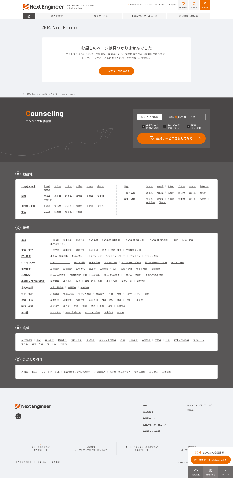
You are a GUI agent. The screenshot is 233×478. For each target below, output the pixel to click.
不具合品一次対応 (132, 274)
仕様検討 (54, 240)
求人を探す (57, 15)
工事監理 (138, 299)
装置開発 (54, 281)
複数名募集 (139, 371)
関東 (23, 196)
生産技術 (26, 268)
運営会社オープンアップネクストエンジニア (91, 448)
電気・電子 (27, 250)
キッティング (110, 262)
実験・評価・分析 (93, 281)
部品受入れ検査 (58, 274)
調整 (84, 306)
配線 (76, 306)
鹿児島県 (150, 202)
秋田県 (89, 186)
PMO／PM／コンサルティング (87, 256)
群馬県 (68, 196)
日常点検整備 (56, 287)
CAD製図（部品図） (160, 240)
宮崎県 (203, 198)
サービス (51, 343)
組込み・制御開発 (59, 256)
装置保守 (141, 281)
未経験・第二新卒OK (120, 371)
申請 (128, 299)
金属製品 (146, 340)
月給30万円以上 (29, 371)
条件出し (67, 281)
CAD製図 (93, 240)
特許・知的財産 (73, 312)
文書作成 (108, 312)
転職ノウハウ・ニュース (145, 15)
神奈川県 (48, 199)
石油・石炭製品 (181, 340)
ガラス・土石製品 (107, 340)
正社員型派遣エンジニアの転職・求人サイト (40, 94)
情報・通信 (76, 340)
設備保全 (155, 268)
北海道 (47, 186)
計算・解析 (107, 299)
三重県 (79, 212)
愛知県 (68, 212)
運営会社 (172, 4)
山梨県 (89, 205)
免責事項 (55, 462)
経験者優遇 (100, 371)
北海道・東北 (28, 186)
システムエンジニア (115, 256)
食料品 (24, 343)
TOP (145, 405)
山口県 (181, 192)
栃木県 (57, 196)
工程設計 (54, 268)
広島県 (171, 192)
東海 (23, 212)
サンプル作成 (84, 293)
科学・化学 (27, 293)
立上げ (92, 268)
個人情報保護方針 (23, 462)
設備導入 (80, 268)
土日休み (153, 371)
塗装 (102, 306)
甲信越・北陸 (28, 206)
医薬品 (158, 340)
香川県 (192, 192)
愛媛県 (203, 192)
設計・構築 (79, 262)
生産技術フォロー (59, 243)
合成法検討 (68, 293)
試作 (104, 249)
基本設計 (67, 240)
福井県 (79, 205)
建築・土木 (27, 299)
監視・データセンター (156, 262)
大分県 (192, 198)
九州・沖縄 (130, 198)
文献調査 (54, 293)
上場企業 (166, 371)
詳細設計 (80, 240)
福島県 (47, 189)
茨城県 (47, 196)
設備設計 (67, 268)
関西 (126, 186)
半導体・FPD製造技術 (33, 281)
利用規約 (42, 462)
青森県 (57, 186)
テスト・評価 (151, 256)
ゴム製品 (90, 340)
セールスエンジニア (60, 262)
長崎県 (171, 198)
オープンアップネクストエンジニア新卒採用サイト (141, 448)
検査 (110, 306)
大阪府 (171, 186)
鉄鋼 (122, 340)
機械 (23, 240)
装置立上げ (126, 281)
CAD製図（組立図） (136, 240)
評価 (110, 293)
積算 (119, 299)
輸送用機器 (26, 340)
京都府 (160, 186)
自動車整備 (27, 287)
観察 (147, 293)
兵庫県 (181, 186)
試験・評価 (187, 240)
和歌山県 (204, 186)
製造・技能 (27, 306)
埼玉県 (79, 196)
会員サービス (101, 15)
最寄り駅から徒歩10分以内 (77, 371)
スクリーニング (133, 293)
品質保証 (26, 275)
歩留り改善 (141, 268)
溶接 (93, 306)
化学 (168, 340)
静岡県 (57, 212)
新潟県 (47, 205)
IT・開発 (26, 256)
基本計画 (54, 299)
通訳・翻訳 (55, 312)
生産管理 (104, 268)
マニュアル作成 (92, 312)
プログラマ (135, 256)
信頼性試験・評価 (78, 274)
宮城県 (79, 186)
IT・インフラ (28, 262)
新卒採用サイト (136, 4)
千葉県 (89, 196)
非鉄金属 (133, 340)
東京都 (100, 196)
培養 (119, 293)
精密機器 (62, 340)
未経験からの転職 (188, 15)
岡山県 (160, 192)
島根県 (149, 192)
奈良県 (192, 186)
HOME (29, 16)
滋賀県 (149, 186)
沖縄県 (162, 202)
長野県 (100, 205)
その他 (24, 312)
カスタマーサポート (131, 262)
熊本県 (181, 198)
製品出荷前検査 (112, 274)
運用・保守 (94, 262)
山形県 (100, 186)
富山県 (57, 205)
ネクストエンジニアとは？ (155, 4)
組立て (66, 306)
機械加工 (54, 306)
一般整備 (72, 287)
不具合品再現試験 (154, 274)
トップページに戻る (116, 71)
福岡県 (149, 198)
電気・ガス (37, 343)
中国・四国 (130, 192)
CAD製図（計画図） (112, 240)
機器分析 (100, 293)
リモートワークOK (50, 371)
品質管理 (96, 274)
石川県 (68, 205)
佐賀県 (160, 198)
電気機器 (49, 340)
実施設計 (80, 299)
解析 (176, 240)
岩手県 (68, 186)
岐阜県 (47, 212)
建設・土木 (198, 340)
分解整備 (85, 287)
